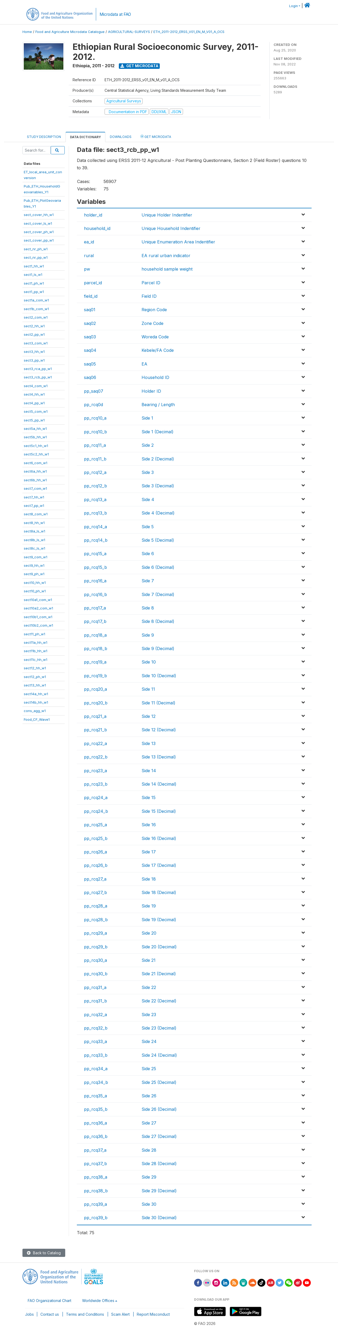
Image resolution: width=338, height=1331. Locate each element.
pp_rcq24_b (96, 811)
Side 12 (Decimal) (159, 729)
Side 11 (148, 689)
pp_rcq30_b (95, 973)
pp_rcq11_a (95, 445)
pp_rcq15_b (95, 567)
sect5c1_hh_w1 (36, 446)
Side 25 (149, 1068)
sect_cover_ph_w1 (39, 232)
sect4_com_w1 (36, 386)
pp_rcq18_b (95, 648)
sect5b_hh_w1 (35, 437)
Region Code (154, 309)
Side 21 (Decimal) (159, 973)
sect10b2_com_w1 (38, 625)
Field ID (149, 296)
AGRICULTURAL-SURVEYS (129, 32)
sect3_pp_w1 (34, 360)
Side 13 (149, 743)
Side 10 (149, 662)
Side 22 (149, 987)
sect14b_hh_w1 (36, 702)
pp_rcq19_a (95, 662)
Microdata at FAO (115, 14)
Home (27, 32)
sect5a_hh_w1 (35, 428)
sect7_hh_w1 (34, 497)
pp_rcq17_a (95, 608)
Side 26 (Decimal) (159, 1109)
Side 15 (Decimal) (159, 811)
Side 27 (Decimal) (159, 1136)
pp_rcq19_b (95, 675)
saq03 (90, 336)
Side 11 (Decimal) (158, 702)
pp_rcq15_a (95, 553)
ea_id (89, 241)
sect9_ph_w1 (34, 574)
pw (87, 269)
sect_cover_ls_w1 (38, 223)
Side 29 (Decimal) (159, 1190)
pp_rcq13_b (95, 513)
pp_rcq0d (93, 404)
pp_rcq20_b (95, 702)
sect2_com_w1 (36, 317)
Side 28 (149, 1150)
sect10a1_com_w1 (38, 600)
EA (144, 364)
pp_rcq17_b (95, 621)
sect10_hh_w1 (35, 582)
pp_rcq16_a (95, 580)
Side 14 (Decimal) (159, 784)
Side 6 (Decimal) (158, 567)
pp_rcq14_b (95, 540)
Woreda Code (155, 336)
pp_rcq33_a (95, 1041)
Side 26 (149, 1095)
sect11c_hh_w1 (35, 659)
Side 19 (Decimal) (159, 919)
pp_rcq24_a (95, 797)
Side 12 (149, 716)
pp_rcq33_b (95, 1055)
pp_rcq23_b (95, 784)
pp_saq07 (93, 391)
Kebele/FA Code (158, 350)
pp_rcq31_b (95, 1000)
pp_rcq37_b (95, 1163)
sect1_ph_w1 (34, 283)
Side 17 (149, 851)
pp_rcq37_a (95, 1150)
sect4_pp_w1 (34, 403)
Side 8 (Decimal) (158, 621)
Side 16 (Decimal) (159, 838)
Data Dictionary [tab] (85, 137)
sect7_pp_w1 (34, 505)
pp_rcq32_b (95, 1028)
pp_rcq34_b (96, 1082)
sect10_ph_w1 (35, 591)
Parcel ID (151, 282)
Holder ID (151, 391)
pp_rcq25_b (95, 838)
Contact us (49, 1314)
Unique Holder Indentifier (167, 215)
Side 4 (148, 499)
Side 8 (148, 608)
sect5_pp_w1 (34, 420)
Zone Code (152, 323)
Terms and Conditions (85, 1314)
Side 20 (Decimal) (159, 946)
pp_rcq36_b (95, 1136)
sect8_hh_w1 (34, 523)
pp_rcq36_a (95, 1123)
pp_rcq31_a (95, 987)
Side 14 (149, 770)
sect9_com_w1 (35, 557)
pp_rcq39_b (95, 1217)
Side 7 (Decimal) (158, 594)
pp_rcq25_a (95, 824)
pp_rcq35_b (95, 1109)
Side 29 (149, 1177)
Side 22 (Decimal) (159, 1000)
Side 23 (149, 1014)
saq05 (90, 364)
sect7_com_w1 (35, 488)
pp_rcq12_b (95, 485)
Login (293, 6)
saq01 (89, 309)
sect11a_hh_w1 (35, 642)
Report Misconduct (153, 1314)
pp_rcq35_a (95, 1095)
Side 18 (149, 879)
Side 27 (149, 1123)
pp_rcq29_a (95, 933)
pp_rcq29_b (95, 946)
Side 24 (149, 1041)
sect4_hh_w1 (34, 394)
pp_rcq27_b (95, 892)
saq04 (90, 350)
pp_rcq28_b (96, 919)
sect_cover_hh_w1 (39, 215)
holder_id (93, 215)
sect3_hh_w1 (34, 351)
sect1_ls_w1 (33, 274)
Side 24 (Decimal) (159, 1055)
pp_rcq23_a (95, 770)
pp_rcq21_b (95, 729)
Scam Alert (120, 1314)
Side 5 (148, 526)
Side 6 (148, 553)
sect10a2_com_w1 (38, 608)
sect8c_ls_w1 (34, 548)
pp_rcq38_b (96, 1190)
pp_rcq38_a (95, 1177)
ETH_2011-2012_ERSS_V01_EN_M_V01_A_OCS (188, 32)
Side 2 (148, 445)
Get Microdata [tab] (155, 136)
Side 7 (148, 580)
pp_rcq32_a (95, 1014)
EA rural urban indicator (166, 255)
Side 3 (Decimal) (158, 485)
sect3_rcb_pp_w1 (38, 377)
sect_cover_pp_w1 (39, 240)
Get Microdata (139, 66)
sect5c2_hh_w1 (36, 454)
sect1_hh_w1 (34, 266)
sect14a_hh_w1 (36, 694)
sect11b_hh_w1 (35, 651)
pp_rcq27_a (95, 879)
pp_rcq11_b (95, 459)
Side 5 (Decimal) (158, 540)
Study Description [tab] (44, 137)
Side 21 (149, 960)
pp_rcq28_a (95, 906)
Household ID (155, 377)
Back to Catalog (44, 1253)
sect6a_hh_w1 (35, 471)
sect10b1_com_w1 (38, 617)
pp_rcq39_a (95, 1204)
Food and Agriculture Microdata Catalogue (70, 32)
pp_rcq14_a (95, 526)
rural (89, 255)
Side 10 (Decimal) (159, 675)
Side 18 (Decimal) (159, 892)
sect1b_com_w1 (36, 309)
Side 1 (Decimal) (157, 431)
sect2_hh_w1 (34, 326)
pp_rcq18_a (95, 635)
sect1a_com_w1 (36, 300)
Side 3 (148, 472)
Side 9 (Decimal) (158, 648)
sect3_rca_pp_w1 (38, 369)
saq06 (90, 377)
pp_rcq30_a (95, 960)
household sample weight (167, 269)
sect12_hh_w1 (35, 668)
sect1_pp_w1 (34, 292)
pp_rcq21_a (95, 716)
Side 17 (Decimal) (159, 865)
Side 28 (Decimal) (159, 1163)
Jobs (29, 1314)
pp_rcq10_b (95, 431)
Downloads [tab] (121, 137)
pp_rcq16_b (95, 594)
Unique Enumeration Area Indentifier (178, 241)
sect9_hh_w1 (34, 565)
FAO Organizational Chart (49, 1300)
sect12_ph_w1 (35, 677)
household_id (97, 228)
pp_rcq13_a (95, 499)
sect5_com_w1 (36, 411)
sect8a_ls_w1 (34, 531)
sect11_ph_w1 (34, 634)
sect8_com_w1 (36, 514)
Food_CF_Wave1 (37, 719)
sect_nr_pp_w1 (36, 257)
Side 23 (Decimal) (159, 1028)
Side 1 (147, 418)
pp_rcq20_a (95, 689)
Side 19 (149, 906)
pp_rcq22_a (95, 743)
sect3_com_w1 (36, 343)
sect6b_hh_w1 (35, 480)
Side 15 (149, 797)
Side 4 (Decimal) (158, 513)
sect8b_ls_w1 (34, 540)
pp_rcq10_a (95, 418)
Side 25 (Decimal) (159, 1082)
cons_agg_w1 (35, 711)
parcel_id (93, 282)
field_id (90, 296)
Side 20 (149, 933)
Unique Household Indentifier (171, 228)
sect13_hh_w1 (35, 685)
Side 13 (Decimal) (159, 757)
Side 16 (149, 824)
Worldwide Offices (98, 1300)
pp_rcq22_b (95, 757)
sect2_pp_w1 (34, 334)
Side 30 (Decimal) (159, 1217)
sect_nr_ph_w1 (36, 249)
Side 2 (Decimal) (158, 459)
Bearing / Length (158, 404)
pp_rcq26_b (95, 865)
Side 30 (149, 1204)
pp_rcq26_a (95, 851)
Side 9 (148, 635)
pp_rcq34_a (95, 1068)
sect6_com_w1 (35, 463)
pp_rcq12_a (95, 472)
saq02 (90, 323)
